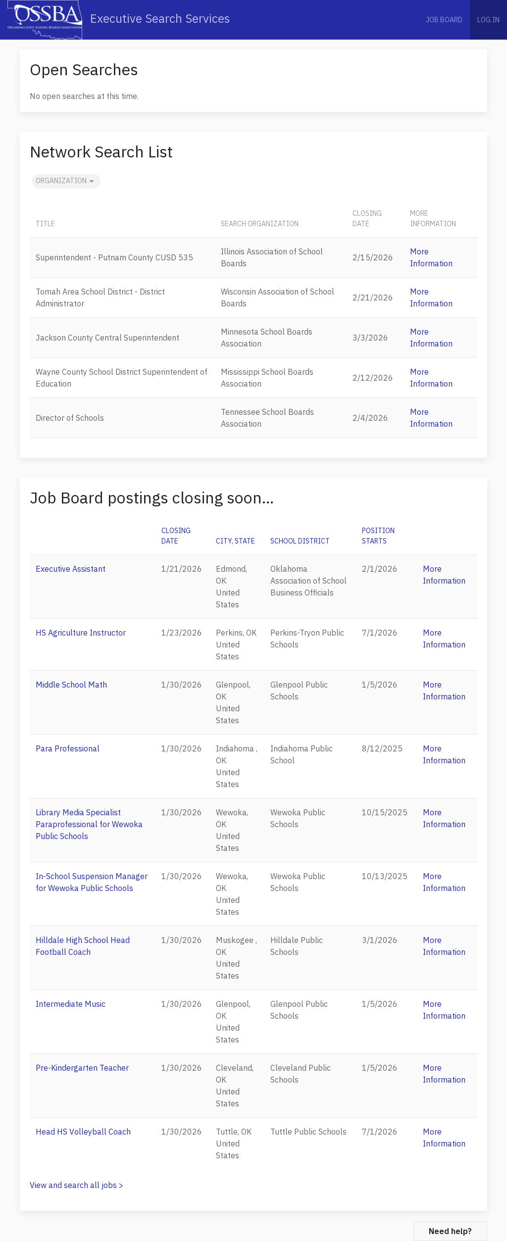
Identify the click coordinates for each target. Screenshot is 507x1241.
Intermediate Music (70, 1004)
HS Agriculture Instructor (81, 633)
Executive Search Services (118, 20)
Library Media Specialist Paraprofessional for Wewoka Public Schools (89, 824)
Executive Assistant (70, 569)
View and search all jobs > (76, 1185)
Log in (488, 19)
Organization (66, 181)
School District (300, 541)
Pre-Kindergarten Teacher (82, 1068)
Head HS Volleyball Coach (83, 1132)
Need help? (450, 1231)
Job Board (444, 19)
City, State (235, 541)
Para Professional (68, 748)
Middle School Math (71, 685)
